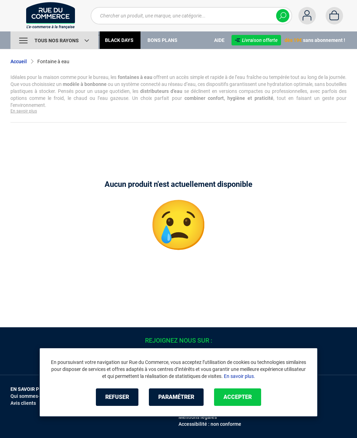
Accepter (237, 397)
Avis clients (23, 403)
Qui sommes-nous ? (32, 396)
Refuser (117, 397)
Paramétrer (176, 397)
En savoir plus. (239, 376)
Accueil (18, 61)
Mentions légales (197, 417)
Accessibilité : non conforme (209, 424)
